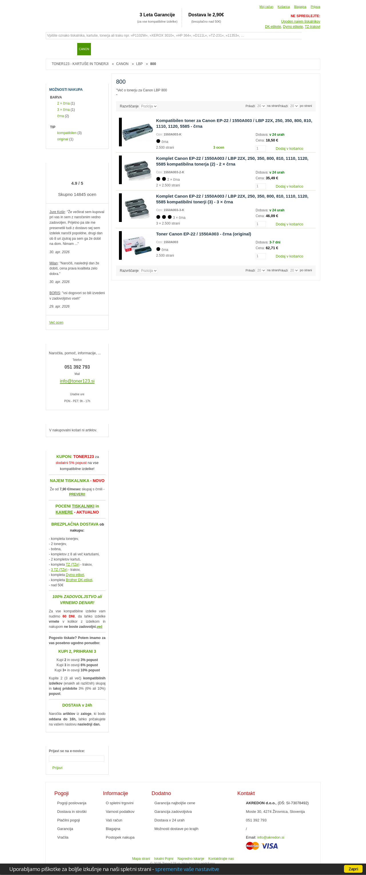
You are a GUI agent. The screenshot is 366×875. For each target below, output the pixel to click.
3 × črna (63, 110)
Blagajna (300, 6)
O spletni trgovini (120, 803)
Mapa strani (141, 859)
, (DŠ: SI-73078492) (277, 803)
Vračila (62, 837)
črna (60, 116)
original (62, 139)
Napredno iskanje (191, 859)
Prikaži (283, 106)
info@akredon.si (270, 837)
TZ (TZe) (72, 565)
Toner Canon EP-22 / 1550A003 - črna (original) (203, 233)
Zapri (353, 869)
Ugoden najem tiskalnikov (300, 21)
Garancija (65, 829)
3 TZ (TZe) (59, 570)
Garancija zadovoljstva (173, 811)
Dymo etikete (293, 27)
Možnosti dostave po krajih (176, 829)
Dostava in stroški (72, 811)
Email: (251, 837)
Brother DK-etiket (79, 580)
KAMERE (64, 512)
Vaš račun (114, 820)
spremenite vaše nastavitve (187, 868)
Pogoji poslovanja (71, 803)
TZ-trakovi (312, 27)
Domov (53, 49)
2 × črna (63, 103)
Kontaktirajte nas (221, 859)
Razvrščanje (129, 106)
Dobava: (262, 135)
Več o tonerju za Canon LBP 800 (142, 90)
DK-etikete (273, 27)
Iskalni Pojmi (163, 859)
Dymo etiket (75, 575)
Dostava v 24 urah (169, 820)
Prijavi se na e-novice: (67, 751)
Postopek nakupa (120, 837)
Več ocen (56, 322)
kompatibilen (66, 133)
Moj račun (266, 6)
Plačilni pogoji (68, 820)
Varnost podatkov (120, 811)
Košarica (284, 6)
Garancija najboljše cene (174, 803)
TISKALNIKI (83, 506)
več (99, 627)
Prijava (315, 6)
